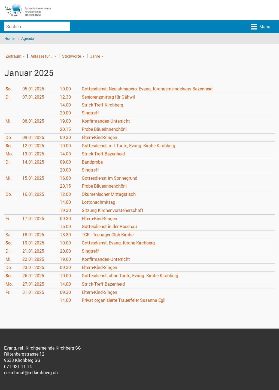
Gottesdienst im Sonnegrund (109, 178)
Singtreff (90, 113)
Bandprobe (92, 162)
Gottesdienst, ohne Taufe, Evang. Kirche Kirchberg (130, 276)
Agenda (28, 38)
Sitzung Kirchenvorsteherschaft (112, 211)
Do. (8, 138)
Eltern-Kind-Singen (99, 138)
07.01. (33, 97)
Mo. (9, 154)
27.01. (33, 284)
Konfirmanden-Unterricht (106, 121)
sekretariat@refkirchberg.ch (31, 373)
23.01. (33, 268)
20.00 (65, 113)
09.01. (33, 138)
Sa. (8, 235)
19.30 (65, 211)
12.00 (65, 194)
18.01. (33, 235)
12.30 (65, 97)
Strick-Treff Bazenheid (103, 154)
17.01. (33, 219)
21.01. (33, 251)
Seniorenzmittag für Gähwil (108, 97)
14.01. (33, 162)
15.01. (33, 178)
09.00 (65, 162)
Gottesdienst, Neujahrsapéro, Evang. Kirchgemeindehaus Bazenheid (147, 89)
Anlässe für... (42, 56)
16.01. (33, 194)
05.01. (33, 89)
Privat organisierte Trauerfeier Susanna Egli (123, 300)
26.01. (33, 276)
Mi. (8, 121)
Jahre (95, 56)
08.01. (33, 121)
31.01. (33, 292)
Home (9, 38)
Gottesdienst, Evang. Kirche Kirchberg (118, 243)
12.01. (33, 146)
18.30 (65, 235)
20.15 (65, 129)
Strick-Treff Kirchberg (102, 105)
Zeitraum (13, 56)
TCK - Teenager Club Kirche (108, 235)
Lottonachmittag (98, 202)
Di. (8, 97)
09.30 (65, 138)
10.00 (65, 89)
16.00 (65, 178)
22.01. (33, 259)
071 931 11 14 (18, 367)
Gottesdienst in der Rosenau (109, 227)
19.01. (33, 243)
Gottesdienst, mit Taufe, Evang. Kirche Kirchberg (128, 146)
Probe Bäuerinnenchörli (104, 129)
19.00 (65, 121)
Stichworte (71, 56)
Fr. (7, 219)
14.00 (65, 105)
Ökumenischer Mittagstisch (109, 194)
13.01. (33, 154)
